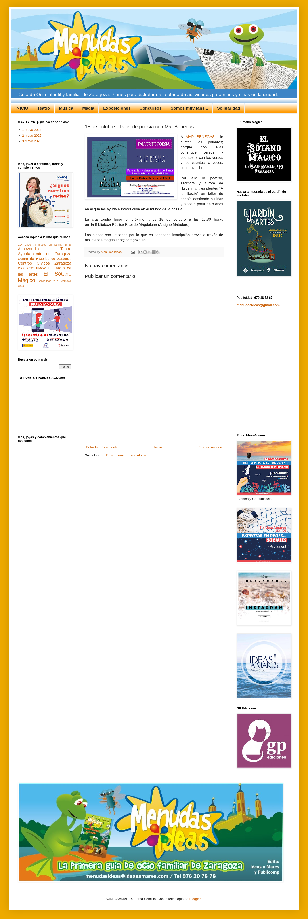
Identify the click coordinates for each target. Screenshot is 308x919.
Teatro (43, 108)
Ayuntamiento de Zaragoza (44, 254)
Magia (88, 108)
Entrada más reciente (102, 447)
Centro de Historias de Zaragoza (44, 258)
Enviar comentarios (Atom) (126, 455)
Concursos (151, 108)
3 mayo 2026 (32, 141)
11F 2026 (24, 244)
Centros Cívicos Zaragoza (44, 263)
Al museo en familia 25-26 (52, 244)
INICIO (21, 108)
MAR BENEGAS (199, 137)
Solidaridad (228, 108)
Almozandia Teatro (44, 249)
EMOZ (41, 268)
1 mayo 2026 (32, 129)
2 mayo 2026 (32, 135)
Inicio (158, 447)
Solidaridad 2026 (48, 281)
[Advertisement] (154, 410)
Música (66, 108)
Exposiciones (117, 108)
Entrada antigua (210, 447)
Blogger (195, 899)
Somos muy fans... (189, 108)
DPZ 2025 (26, 268)
